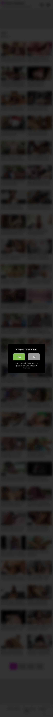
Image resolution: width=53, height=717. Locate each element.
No (33, 357)
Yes (19, 357)
